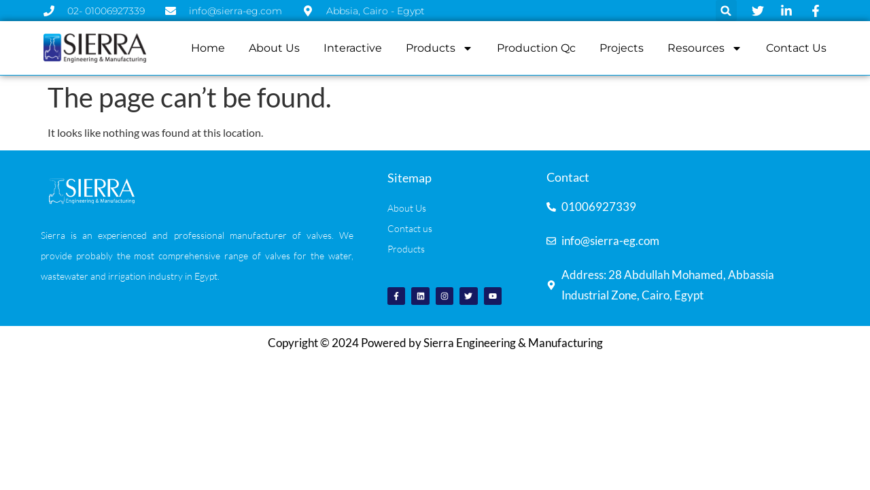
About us (274, 48)
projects (621, 48)
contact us (796, 48)
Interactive (353, 48)
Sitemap (409, 177)
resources (704, 48)
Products (439, 48)
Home (208, 48)
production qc (536, 48)
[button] (726, 10)
